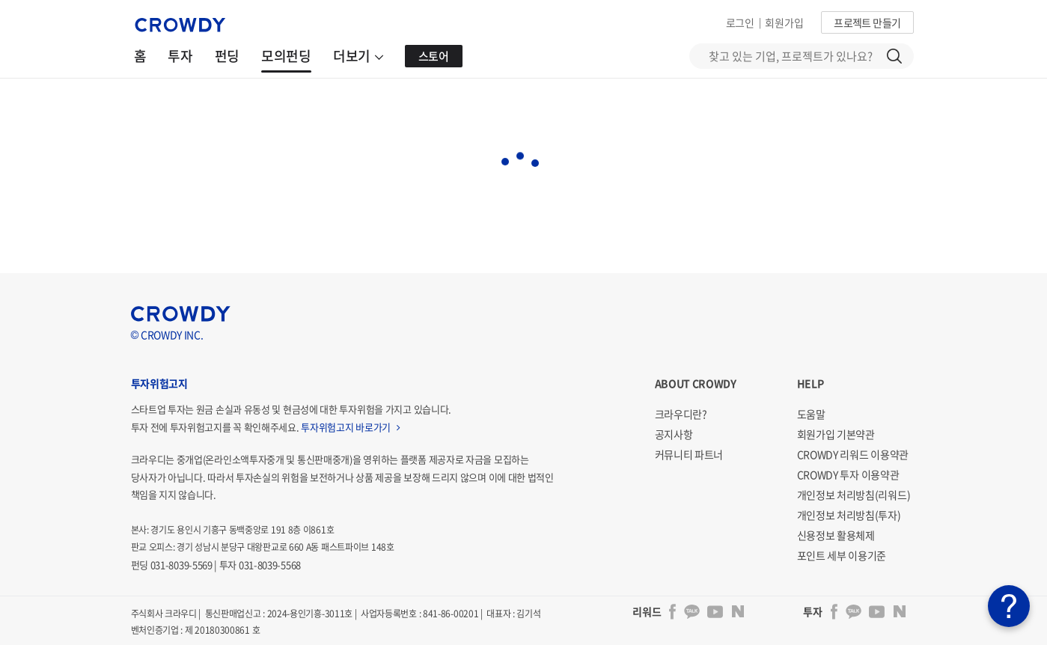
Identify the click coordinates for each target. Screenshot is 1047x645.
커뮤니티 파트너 (689, 454)
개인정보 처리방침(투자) (849, 514)
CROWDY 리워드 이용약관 (853, 454)
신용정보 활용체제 (836, 535)
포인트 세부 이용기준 (842, 555)
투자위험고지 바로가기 (350, 427)
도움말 (811, 413)
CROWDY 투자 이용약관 (848, 474)
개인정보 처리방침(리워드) (854, 494)
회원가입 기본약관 (836, 434)
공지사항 (674, 434)
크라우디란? (681, 413)
